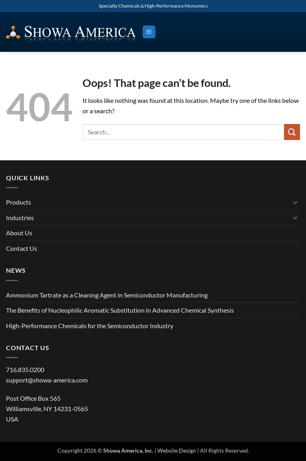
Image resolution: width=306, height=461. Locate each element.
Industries (20, 217)
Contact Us (21, 248)
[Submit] (292, 132)
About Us (19, 232)
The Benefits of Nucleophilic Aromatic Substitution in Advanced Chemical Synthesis (120, 310)
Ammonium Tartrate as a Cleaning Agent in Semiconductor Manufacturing (107, 295)
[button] (149, 32)
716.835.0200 (25, 369)
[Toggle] (295, 202)
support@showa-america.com (47, 380)
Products (18, 202)
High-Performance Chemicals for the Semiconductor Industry (89, 325)
